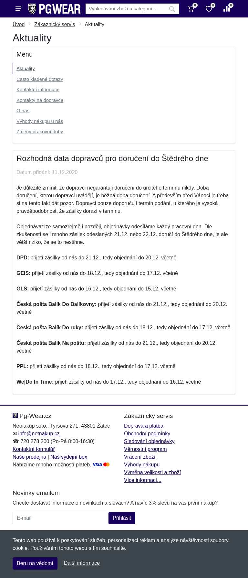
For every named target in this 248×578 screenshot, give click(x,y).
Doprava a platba (143, 426)
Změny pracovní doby (39, 131)
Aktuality (25, 68)
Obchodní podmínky (147, 433)
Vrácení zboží (139, 457)
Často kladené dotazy (39, 79)
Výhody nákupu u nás (39, 121)
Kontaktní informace (37, 89)
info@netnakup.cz (38, 433)
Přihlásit (122, 518)
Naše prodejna (29, 457)
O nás (22, 110)
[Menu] (18, 9)
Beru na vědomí (35, 563)
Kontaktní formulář (34, 449)
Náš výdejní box (68, 457)
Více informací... (142, 480)
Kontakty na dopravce (39, 100)
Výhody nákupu (142, 464)
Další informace (82, 563)
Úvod (19, 24)
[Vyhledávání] (125, 9)
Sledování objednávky (149, 441)
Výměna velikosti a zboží (152, 472)
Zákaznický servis (54, 24)
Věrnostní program (145, 449)
